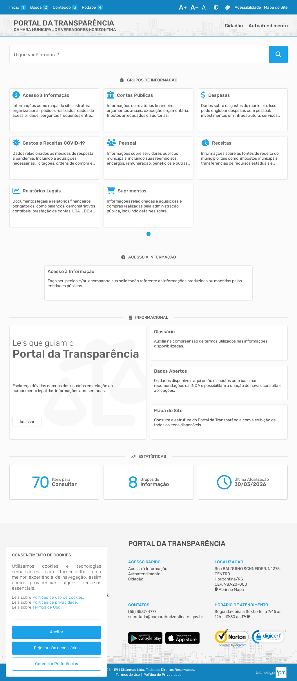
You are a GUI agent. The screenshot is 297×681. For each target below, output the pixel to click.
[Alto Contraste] (216, 7)
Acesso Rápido (144, 562)
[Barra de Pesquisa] (139, 54)
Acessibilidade (248, 7)
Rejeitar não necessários (56, 647)
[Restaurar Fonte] (205, 7)
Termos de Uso (128, 675)
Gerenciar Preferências (56, 663)
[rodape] (92, 7)
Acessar (27, 421)
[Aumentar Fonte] (182, 7)
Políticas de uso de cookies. (58, 597)
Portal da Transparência (64, 23)
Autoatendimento (268, 25)
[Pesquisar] (278, 54)
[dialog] (56, 612)
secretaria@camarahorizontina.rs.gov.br (165, 616)
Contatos (138, 604)
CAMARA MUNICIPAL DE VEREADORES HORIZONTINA (65, 29)
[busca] (39, 7)
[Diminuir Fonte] (194, 7)
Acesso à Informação (147, 568)
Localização (229, 562)
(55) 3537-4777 (142, 611)
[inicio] (17, 7)
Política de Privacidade (163, 675)
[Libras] (227, 7)
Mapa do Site (276, 7)
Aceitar (56, 631)
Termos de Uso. (46, 607)
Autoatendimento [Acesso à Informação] (144, 573)
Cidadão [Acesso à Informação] (135, 579)
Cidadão (234, 25)
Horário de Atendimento (241, 604)
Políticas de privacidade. (55, 602)
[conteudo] (65, 7)
